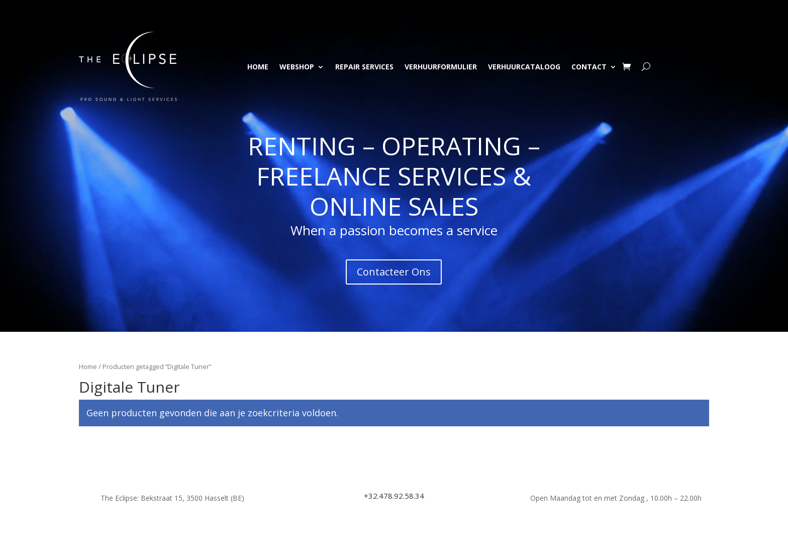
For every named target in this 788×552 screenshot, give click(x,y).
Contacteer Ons (394, 272)
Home (257, 66)
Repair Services (364, 66)
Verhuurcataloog (524, 66)
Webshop (296, 66)
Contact (589, 66)
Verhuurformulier (441, 66)
